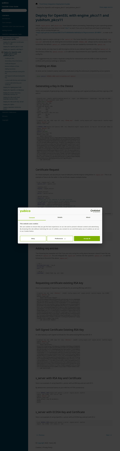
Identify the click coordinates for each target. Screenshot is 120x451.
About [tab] (88, 217)
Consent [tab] (32, 217)
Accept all (87, 238)
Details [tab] (60, 217)
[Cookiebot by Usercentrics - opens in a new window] (92, 211)
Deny (33, 238)
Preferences (60, 238)
